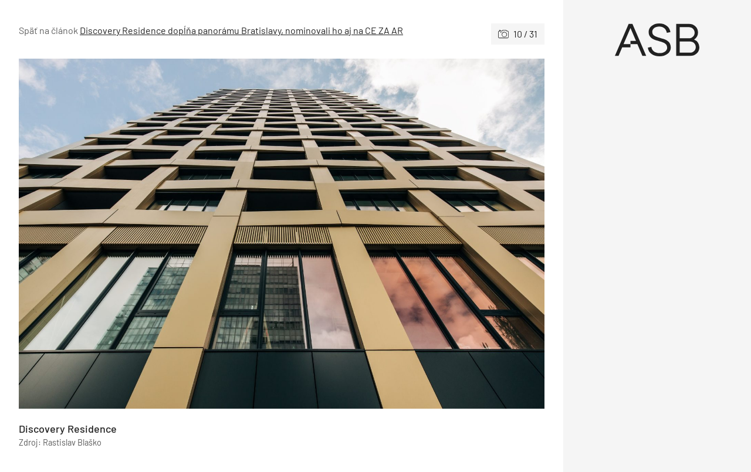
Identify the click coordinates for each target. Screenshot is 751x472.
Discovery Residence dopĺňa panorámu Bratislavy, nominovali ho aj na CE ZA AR (241, 30)
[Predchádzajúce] (150, 234)
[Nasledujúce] (413, 234)
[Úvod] (657, 39)
